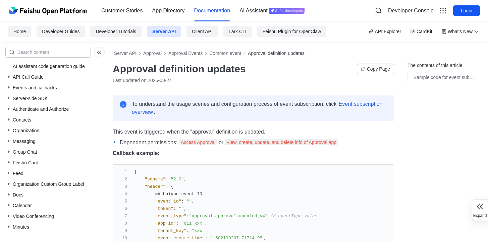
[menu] (203, 10)
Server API (164, 31)
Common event (225, 53)
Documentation (212, 10)
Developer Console (411, 10)
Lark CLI (238, 31)
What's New (460, 31)
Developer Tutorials (116, 31)
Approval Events (185, 53)
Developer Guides (60, 31)
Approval (152, 53)
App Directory (168, 10)
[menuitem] (122, 10)
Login (466, 10)
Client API (202, 31)
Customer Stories (122, 10)
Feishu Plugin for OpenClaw (292, 31)
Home (19, 31)
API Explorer (385, 31)
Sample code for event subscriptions (444, 77)
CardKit (421, 31)
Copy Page (375, 69)
